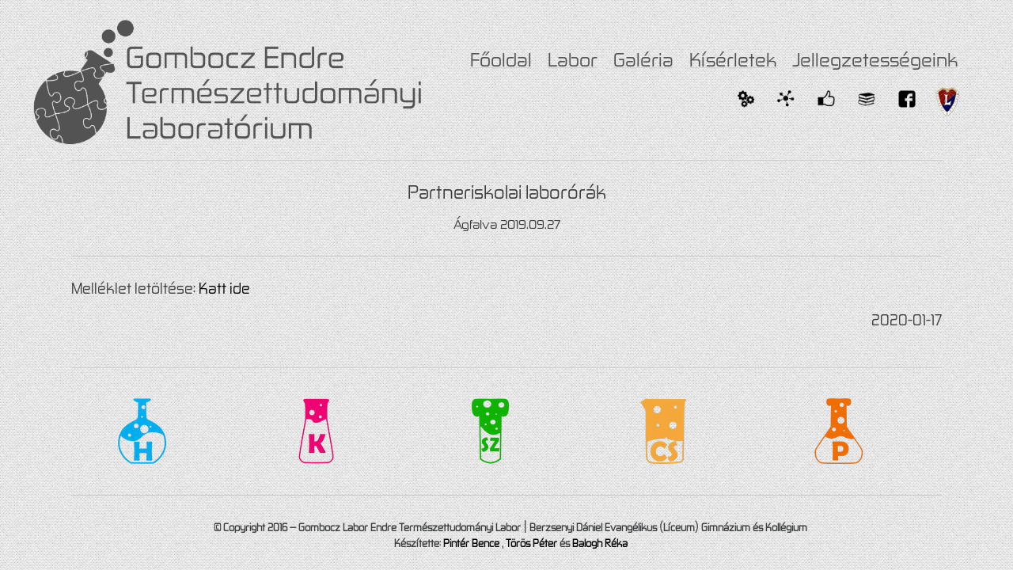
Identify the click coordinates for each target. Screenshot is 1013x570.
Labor (573, 59)
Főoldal (501, 59)
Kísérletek (732, 59)
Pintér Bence (471, 543)
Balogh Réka (600, 543)
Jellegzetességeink (875, 59)
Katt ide (224, 288)
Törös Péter (531, 543)
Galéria (643, 59)
